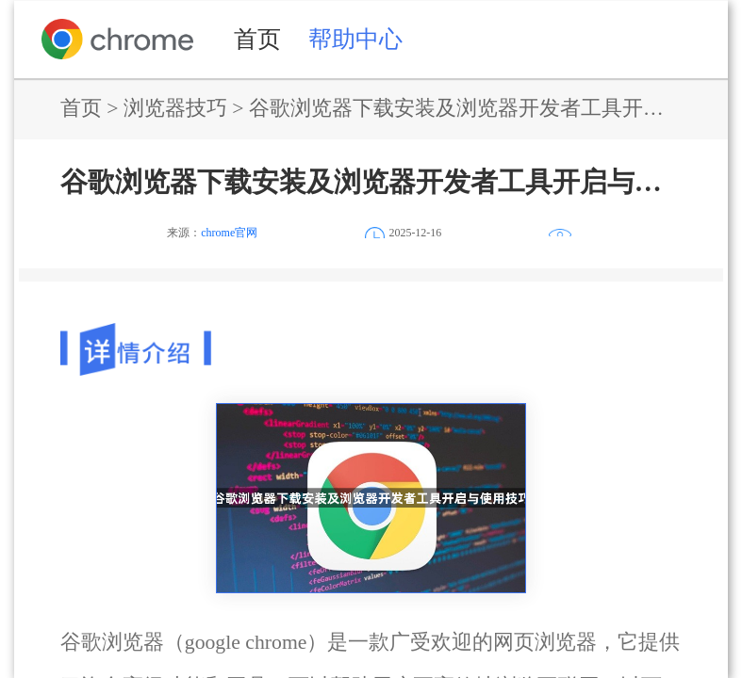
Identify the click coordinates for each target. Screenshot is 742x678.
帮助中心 (355, 38)
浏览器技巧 (175, 108)
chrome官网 (229, 232)
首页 (257, 38)
